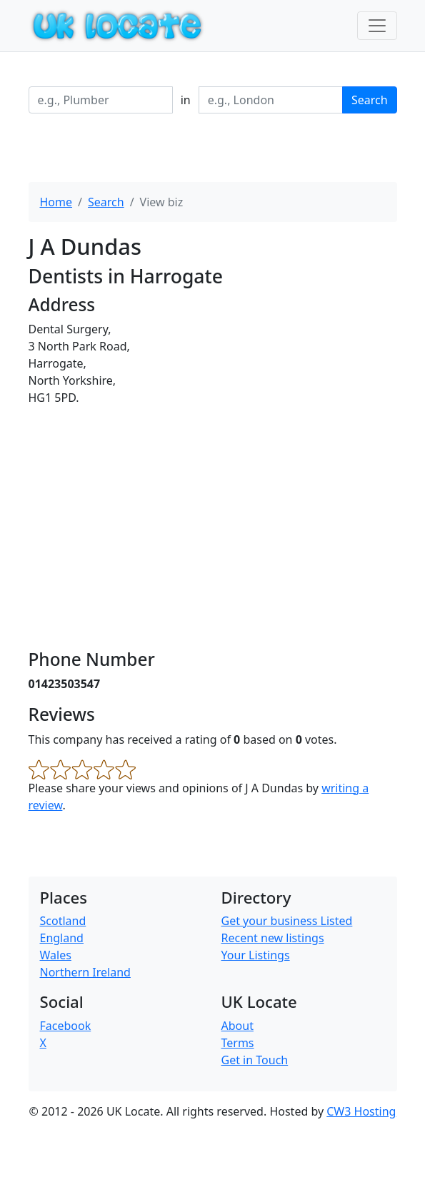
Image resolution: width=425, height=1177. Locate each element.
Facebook (65, 1026)
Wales (55, 955)
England (62, 938)
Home (56, 202)
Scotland (63, 921)
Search (369, 100)
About (237, 1026)
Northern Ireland (85, 972)
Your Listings (255, 955)
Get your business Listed (287, 921)
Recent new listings (272, 938)
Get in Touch (255, 1060)
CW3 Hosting (361, 1111)
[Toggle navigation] (377, 25)
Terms (237, 1043)
